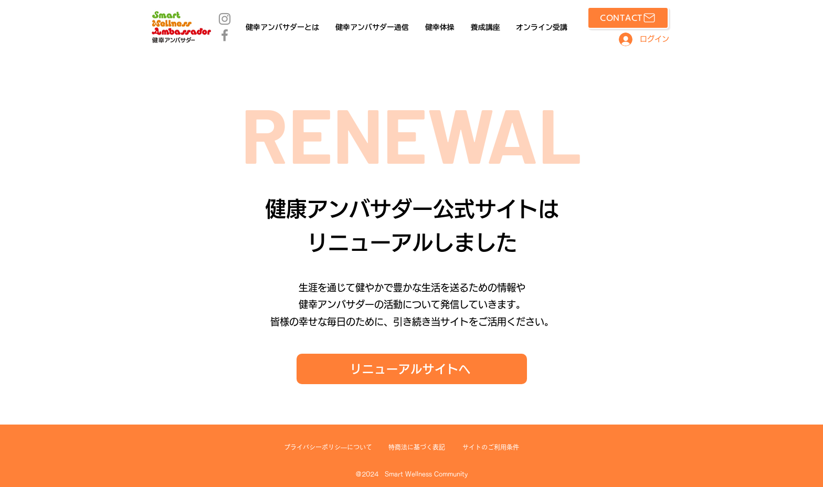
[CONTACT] (628, 18)
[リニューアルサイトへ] (412, 369)
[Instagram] (225, 19)
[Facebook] (225, 35)
